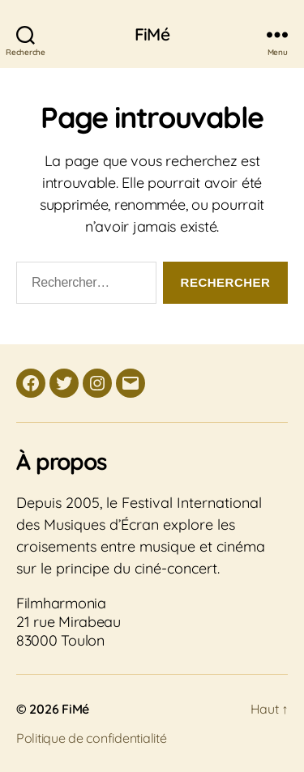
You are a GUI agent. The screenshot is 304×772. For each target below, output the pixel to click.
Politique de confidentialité (91, 738)
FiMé (152, 34)
